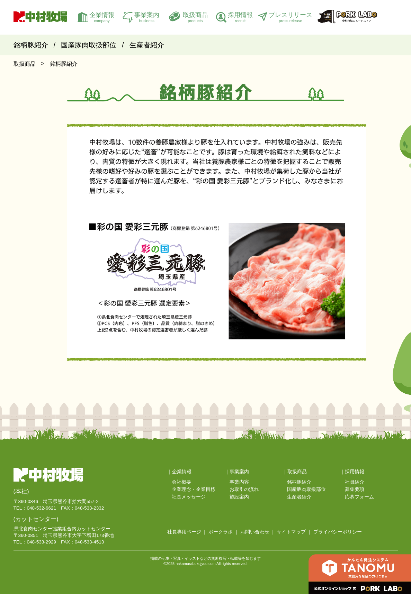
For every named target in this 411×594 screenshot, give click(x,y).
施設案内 (239, 497)
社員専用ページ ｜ (187, 531)
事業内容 (239, 482)
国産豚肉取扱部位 (88, 45)
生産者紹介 (146, 45)
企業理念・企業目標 (193, 489)
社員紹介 (354, 482)
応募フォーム (359, 497)
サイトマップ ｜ (294, 531)
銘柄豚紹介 (31, 45)
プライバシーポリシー (337, 531)
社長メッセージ (189, 497)
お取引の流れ (244, 489)
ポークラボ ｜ (223, 531)
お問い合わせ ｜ (258, 531)
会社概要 (181, 482)
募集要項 (354, 489)
